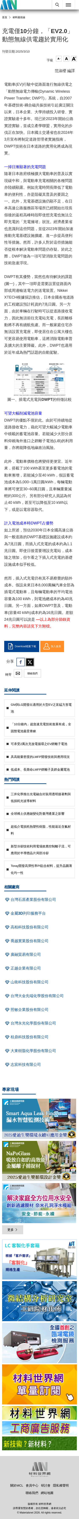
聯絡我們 (32, 673)
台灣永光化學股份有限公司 (30, 1023)
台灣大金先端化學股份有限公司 (34, 996)
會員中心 (32, 1485)
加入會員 (52, 646)
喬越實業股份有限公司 (26, 941)
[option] (39, 1260)
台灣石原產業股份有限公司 (30, 899)
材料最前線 (19, 17)
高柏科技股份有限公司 (26, 927)
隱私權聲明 (61, 1485)
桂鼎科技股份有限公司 (26, 1037)
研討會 (45, 1485)
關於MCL (16, 1485)
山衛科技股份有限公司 (26, 982)
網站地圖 (47, 1493)
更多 (12, 1229)
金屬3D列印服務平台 (25, 913)
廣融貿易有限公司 (22, 954)
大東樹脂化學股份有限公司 (30, 1051)
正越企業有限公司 (22, 968)
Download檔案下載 (21, 646)
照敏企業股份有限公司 (26, 1010)
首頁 (4, 17)
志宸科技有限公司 (22, 1064)
